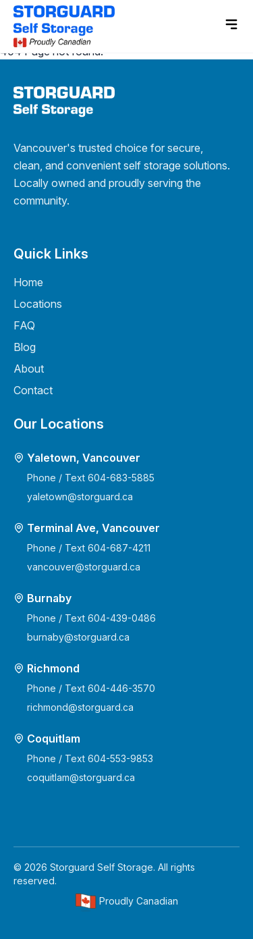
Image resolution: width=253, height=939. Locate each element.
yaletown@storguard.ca (80, 496)
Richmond (53, 668)
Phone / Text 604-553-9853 (90, 758)
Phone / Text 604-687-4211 (88, 548)
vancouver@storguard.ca (83, 566)
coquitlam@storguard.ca (81, 777)
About (28, 368)
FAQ (24, 325)
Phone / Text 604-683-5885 (90, 477)
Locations (37, 304)
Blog (24, 347)
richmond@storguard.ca (80, 707)
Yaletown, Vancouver (83, 457)
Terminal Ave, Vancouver (93, 528)
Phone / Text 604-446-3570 (91, 688)
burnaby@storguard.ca (78, 637)
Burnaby (49, 598)
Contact (33, 390)
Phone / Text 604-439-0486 (91, 618)
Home (28, 282)
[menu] (231, 24)
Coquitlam (53, 738)
